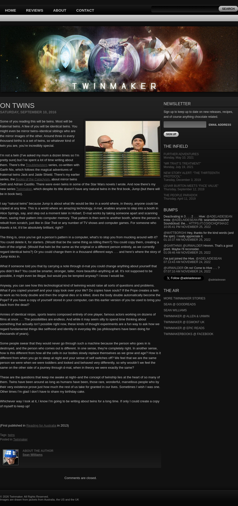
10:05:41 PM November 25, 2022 (187, 227)
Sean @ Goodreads (180, 304)
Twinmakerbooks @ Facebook (188, 334)
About (59, 10)
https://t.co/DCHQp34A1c (209, 223)
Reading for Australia (41, 425)
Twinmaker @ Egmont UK (184, 322)
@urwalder (193, 245)
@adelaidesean (219, 216)
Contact (85, 10)
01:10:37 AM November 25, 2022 (187, 239)
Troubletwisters (37, 165)
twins (11, 435)
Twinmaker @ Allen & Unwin (186, 316)
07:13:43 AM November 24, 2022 (187, 262)
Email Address (220, 124)
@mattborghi (175, 233)
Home (10, 10)
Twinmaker (24, 189)
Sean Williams (33, 455)
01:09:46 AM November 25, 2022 (187, 252)
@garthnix (173, 245)
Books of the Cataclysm (33, 179)
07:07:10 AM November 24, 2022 (187, 271)
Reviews (34, 10)
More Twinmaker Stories (184, 298)
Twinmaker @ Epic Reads (184, 328)
